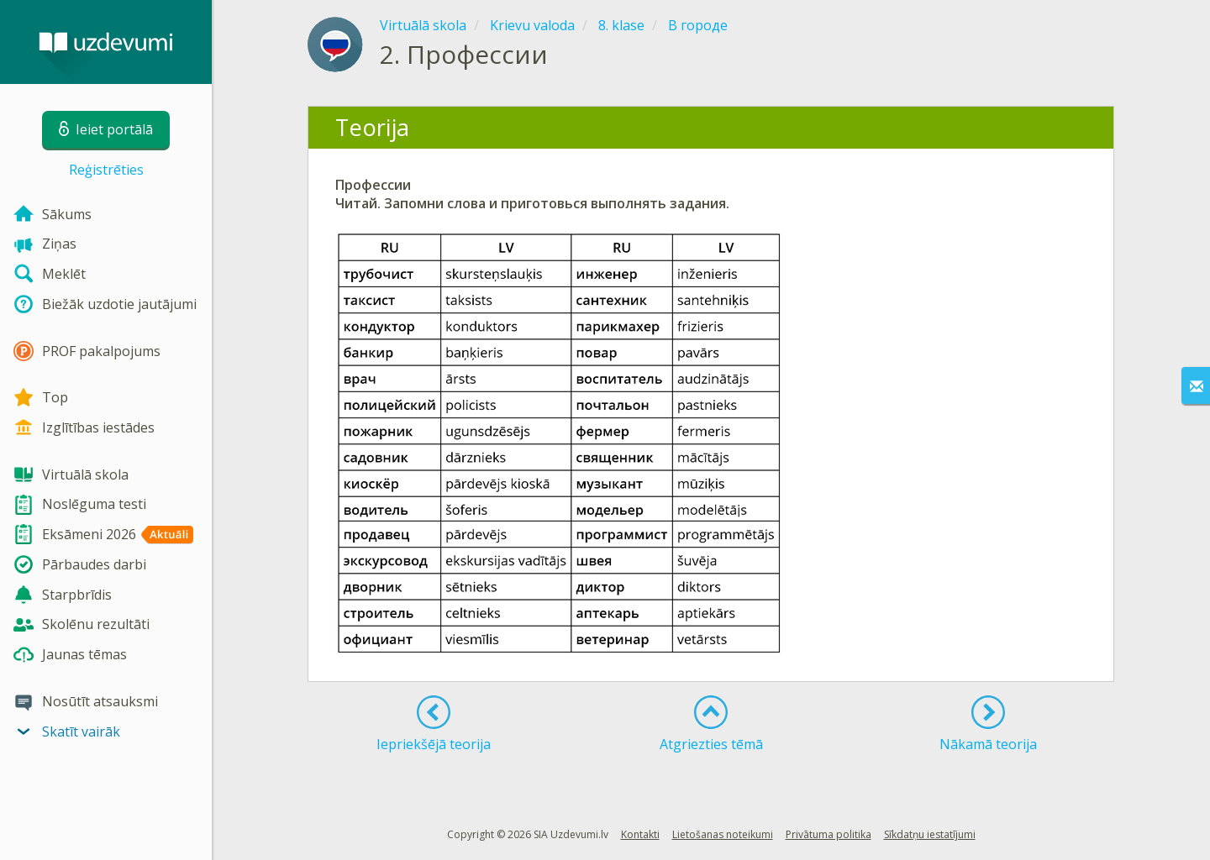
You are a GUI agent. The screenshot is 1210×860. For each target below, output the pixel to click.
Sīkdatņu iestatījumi (930, 834)
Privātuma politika (828, 834)
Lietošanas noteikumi (722, 834)
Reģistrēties (106, 169)
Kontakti (640, 834)
